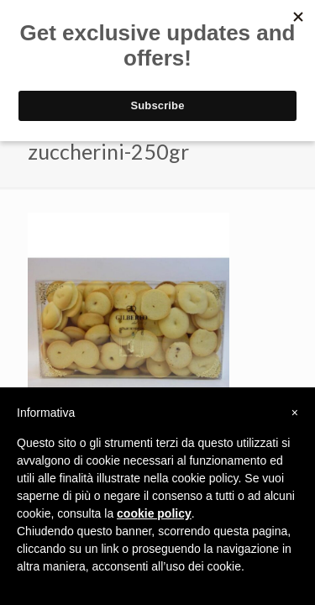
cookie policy (154, 513)
